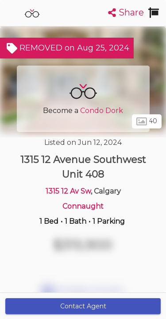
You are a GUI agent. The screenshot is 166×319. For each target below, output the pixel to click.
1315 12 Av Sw (68, 191)
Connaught (83, 206)
